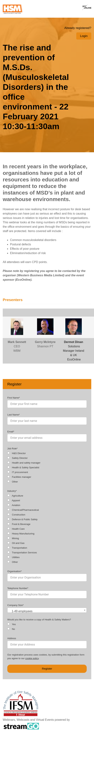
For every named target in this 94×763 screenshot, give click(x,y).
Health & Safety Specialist (23, 467)
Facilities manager (19, 476)
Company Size (15, 605)
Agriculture (15, 495)
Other (12, 481)
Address (11, 638)
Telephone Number (17, 588)
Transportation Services (22, 552)
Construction (16, 514)
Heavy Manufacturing (20, 533)
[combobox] (47, 610)
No (11, 628)
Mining (13, 538)
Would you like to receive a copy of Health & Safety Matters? (39, 619)
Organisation (14, 571)
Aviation (13, 505)
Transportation (17, 547)
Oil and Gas (15, 543)
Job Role (12, 448)
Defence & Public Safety (22, 519)
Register (47, 668)
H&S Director (16, 453)
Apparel (13, 500)
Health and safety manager (23, 462)
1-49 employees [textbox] (22, 611)
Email (10, 431)
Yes (11, 624)
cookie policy (32, 658)
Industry (11, 491)
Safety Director (17, 457)
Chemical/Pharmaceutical (23, 509)
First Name (13, 397)
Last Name (13, 414)
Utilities (13, 557)
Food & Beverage (18, 524)
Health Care (16, 528)
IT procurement (17, 472)
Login (84, 36)
